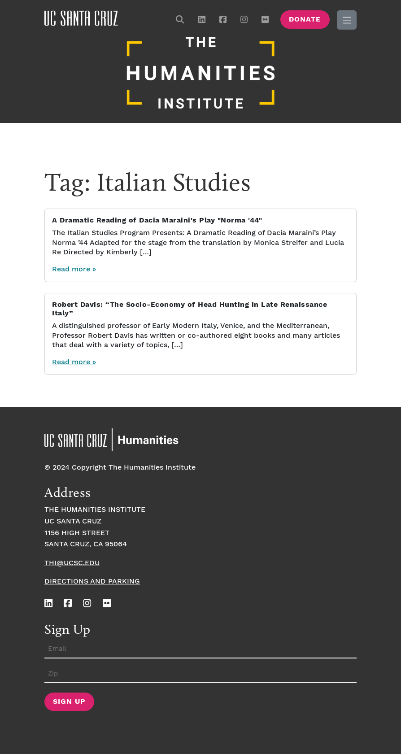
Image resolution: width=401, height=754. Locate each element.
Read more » (74, 269)
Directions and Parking (92, 581)
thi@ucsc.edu (72, 563)
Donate (305, 19)
